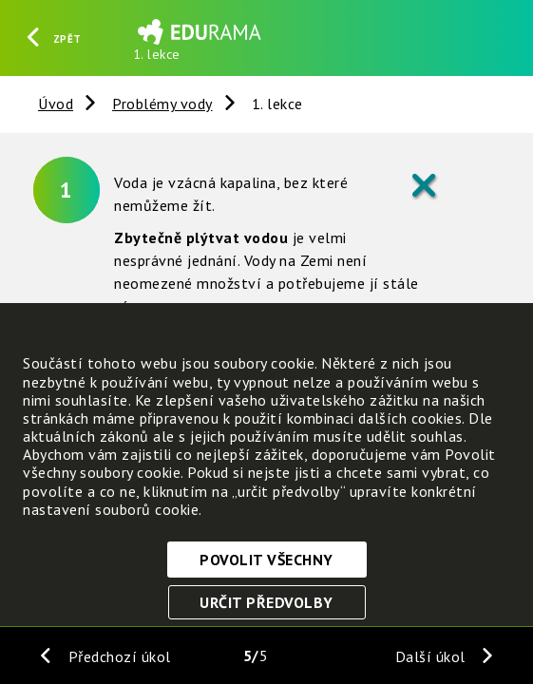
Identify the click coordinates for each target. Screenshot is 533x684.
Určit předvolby (266, 602)
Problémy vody (162, 103)
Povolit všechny (266, 559)
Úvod (55, 103)
